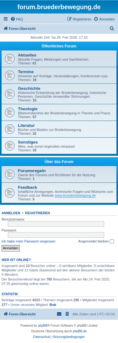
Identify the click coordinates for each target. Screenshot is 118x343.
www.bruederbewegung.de (75, 195)
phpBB (43, 325)
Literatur (26, 125)
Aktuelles (27, 55)
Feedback (27, 187)
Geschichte (29, 88)
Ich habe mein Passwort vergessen (28, 241)
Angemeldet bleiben (96, 241)
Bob (52, 305)
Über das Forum (58, 162)
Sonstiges (28, 142)
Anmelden (11, 213)
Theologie (27, 108)
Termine (26, 71)
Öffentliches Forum (59, 46)
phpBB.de (80, 331)
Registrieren (37, 213)
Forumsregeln (32, 170)
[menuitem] (16, 19)
